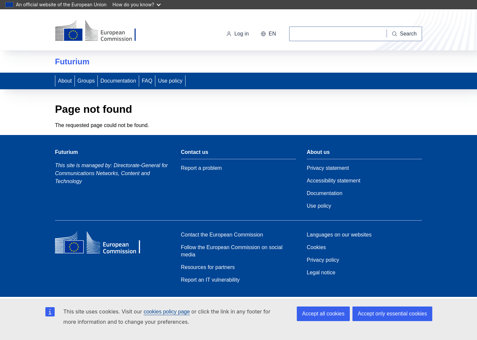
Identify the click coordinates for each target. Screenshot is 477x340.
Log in (237, 33)
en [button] (268, 33)
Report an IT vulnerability (210, 280)
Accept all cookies (323, 313)
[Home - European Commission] (100, 31)
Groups (86, 81)
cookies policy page (166, 311)
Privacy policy (323, 260)
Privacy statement (328, 168)
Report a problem (201, 168)
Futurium (72, 61)
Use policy (170, 81)
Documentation (118, 81)
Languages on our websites (339, 235)
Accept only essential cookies (392, 313)
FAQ (147, 81)
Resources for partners (208, 267)
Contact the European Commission (222, 235)
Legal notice (321, 272)
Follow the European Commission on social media (232, 250)
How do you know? (137, 4)
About (65, 81)
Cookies (316, 247)
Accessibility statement (333, 180)
